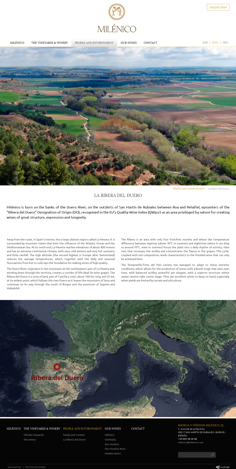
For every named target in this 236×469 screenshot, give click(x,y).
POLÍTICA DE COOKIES (35, 466)
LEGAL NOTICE (14, 466)
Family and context (74, 434)
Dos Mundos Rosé (115, 448)
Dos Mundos (112, 444)
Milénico (109, 434)
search (212, 455)
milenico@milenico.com (190, 442)
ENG (215, 42)
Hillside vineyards (34, 434)
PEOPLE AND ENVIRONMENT (189, 188)
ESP (205, 42)
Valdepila (110, 439)
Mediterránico (113, 453)
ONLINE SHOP (218, 7)
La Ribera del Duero (74, 439)
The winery (30, 439)
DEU (226, 42)
